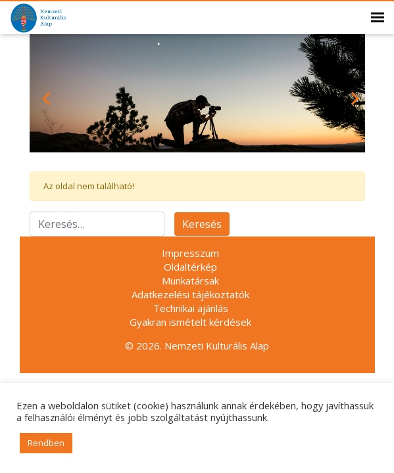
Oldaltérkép (190, 266)
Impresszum (190, 252)
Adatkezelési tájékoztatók (190, 294)
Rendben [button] (46, 443)
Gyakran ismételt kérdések (190, 321)
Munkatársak (190, 280)
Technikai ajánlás (190, 308)
